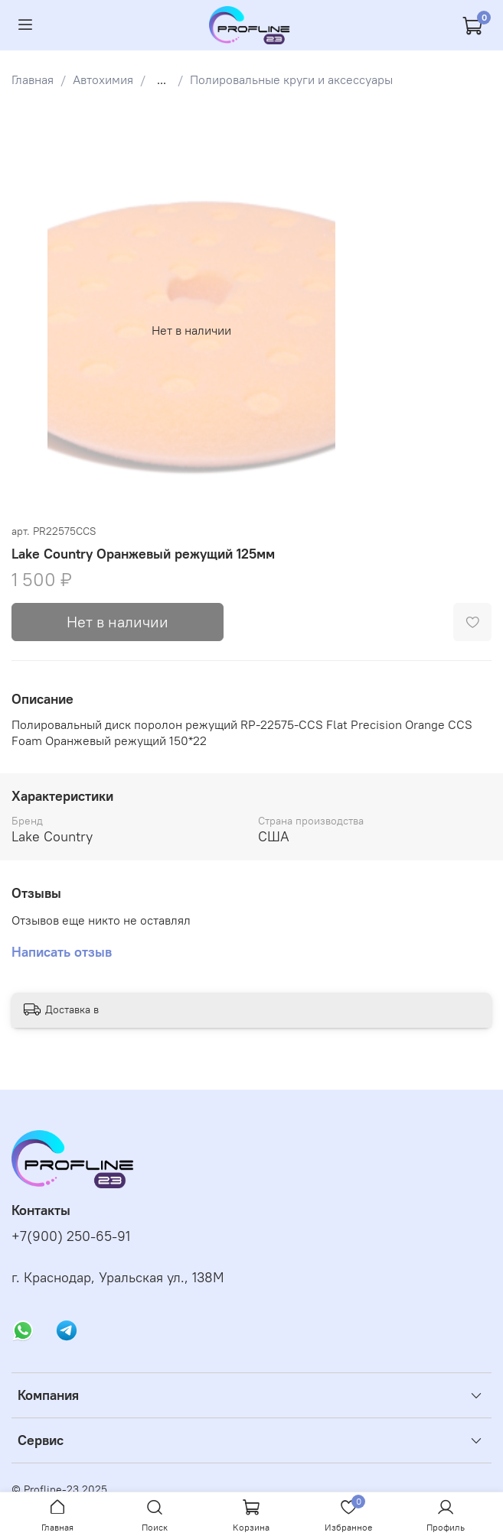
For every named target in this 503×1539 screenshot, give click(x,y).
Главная (32, 79)
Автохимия (103, 79)
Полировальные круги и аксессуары (291, 79)
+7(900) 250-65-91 (70, 1236)
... (161, 79)
